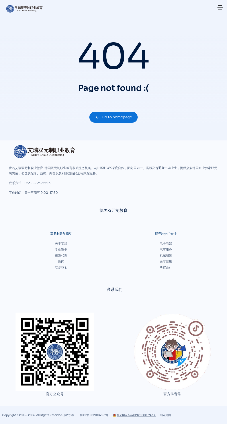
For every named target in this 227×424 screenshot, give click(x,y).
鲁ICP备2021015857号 (94, 415)
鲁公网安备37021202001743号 (134, 415)
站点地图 (165, 415)
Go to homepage (113, 117)
